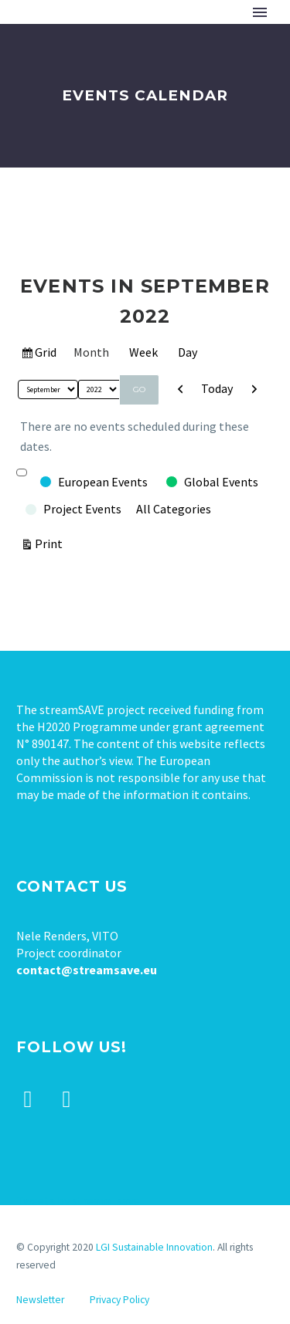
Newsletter (40, 1299)
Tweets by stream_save (78, 1200)
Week (143, 352)
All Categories (173, 508)
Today (217, 388)
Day (187, 352)
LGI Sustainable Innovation (154, 1247)
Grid (46, 354)
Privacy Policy (119, 1299)
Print (51, 542)
